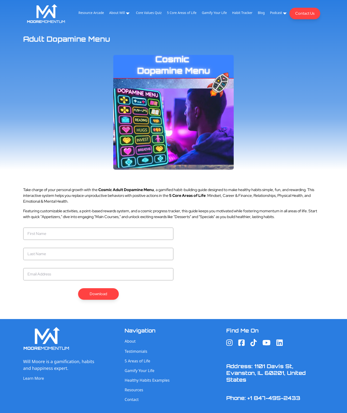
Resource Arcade (91, 13)
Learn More (33, 378)
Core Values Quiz (149, 13)
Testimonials (136, 351)
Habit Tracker (242, 13)
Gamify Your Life (214, 13)
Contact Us (304, 13)
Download (98, 293)
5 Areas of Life (137, 361)
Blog (261, 13)
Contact (132, 399)
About (130, 341)
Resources (134, 390)
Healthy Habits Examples (147, 380)
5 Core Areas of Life (182, 13)
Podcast (276, 13)
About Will (117, 13)
